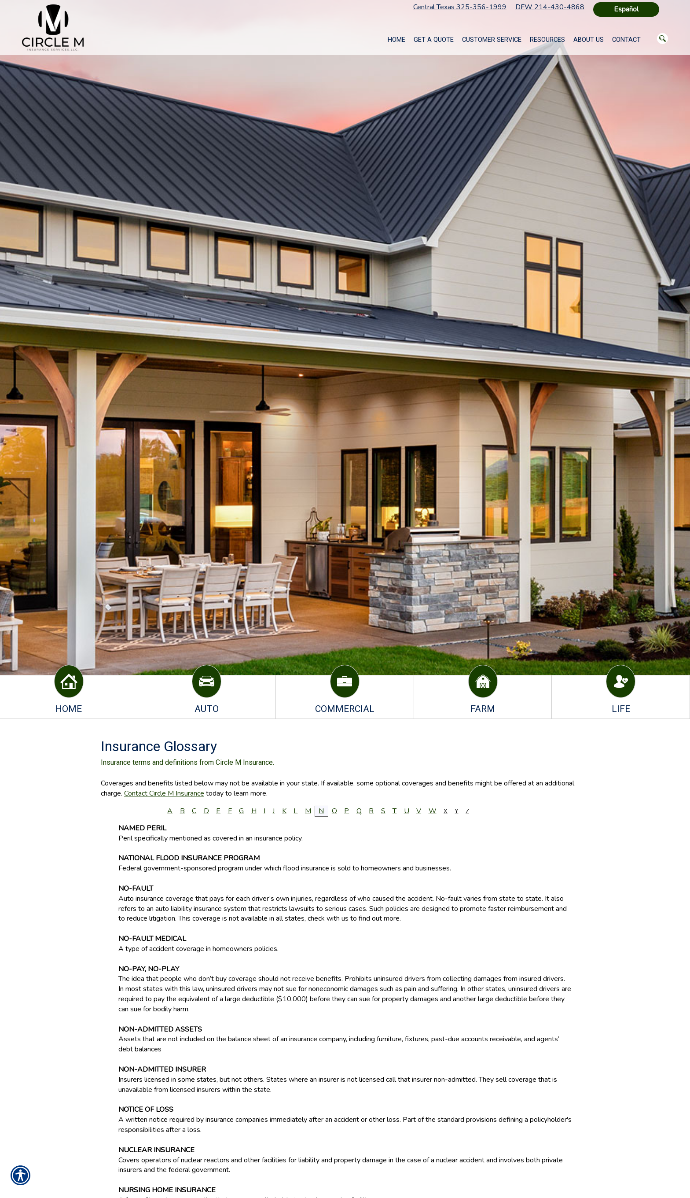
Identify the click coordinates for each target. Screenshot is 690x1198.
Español (626, 9)
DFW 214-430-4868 (549, 7)
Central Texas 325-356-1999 (459, 7)
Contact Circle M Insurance (164, 793)
